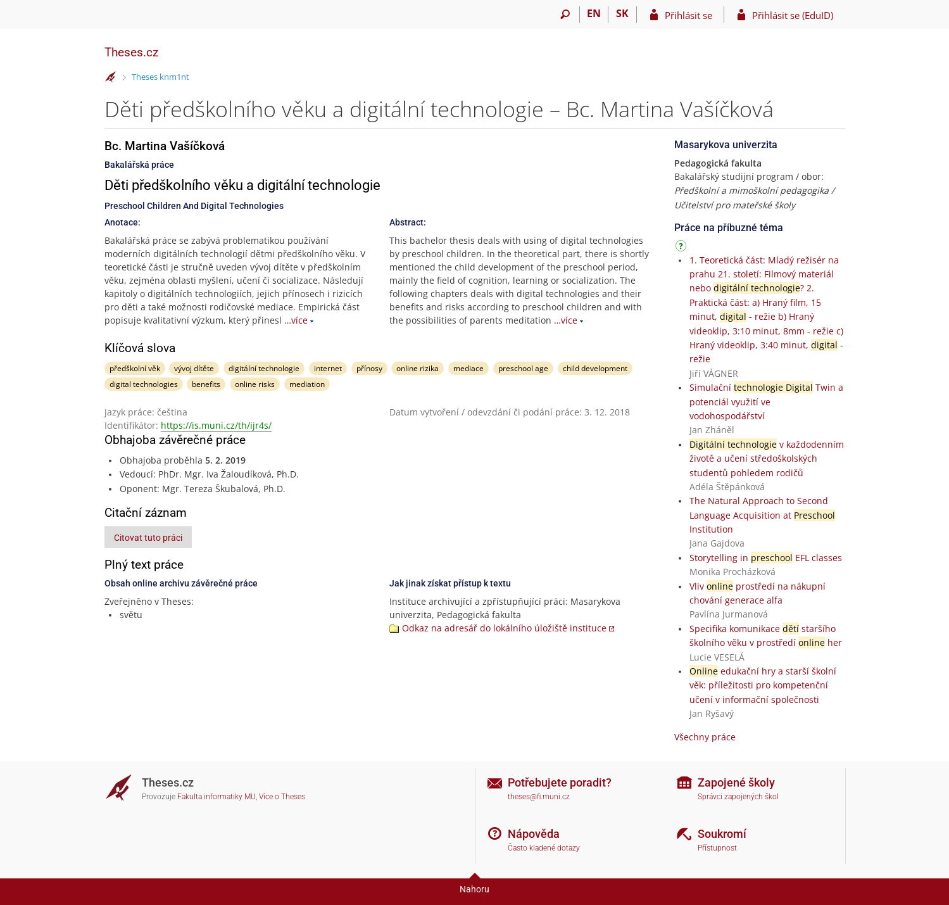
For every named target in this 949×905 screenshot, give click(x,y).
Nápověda (534, 833)
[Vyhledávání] (565, 14)
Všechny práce (705, 737)
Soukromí (722, 833)
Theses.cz (131, 52)
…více (296, 320)
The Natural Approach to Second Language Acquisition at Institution (762, 515)
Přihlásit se (688, 15)
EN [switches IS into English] (594, 13)
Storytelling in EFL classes (765, 558)
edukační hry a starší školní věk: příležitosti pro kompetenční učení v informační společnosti (762, 685)
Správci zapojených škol (738, 796)
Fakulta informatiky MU (216, 796)
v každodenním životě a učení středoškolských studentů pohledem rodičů (766, 458)
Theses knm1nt (160, 76)
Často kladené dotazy (544, 848)
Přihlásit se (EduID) (792, 15)
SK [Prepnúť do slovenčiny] (622, 13)
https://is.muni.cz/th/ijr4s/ (216, 425)
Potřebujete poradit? (560, 782)
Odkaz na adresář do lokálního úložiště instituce (504, 628)
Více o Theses (282, 796)
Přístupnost (717, 848)
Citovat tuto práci (148, 538)
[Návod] (682, 248)
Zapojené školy (736, 782)
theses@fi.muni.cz (539, 796)
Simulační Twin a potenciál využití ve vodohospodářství (766, 401)
